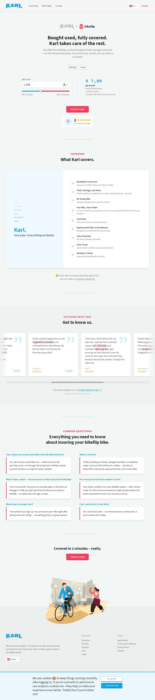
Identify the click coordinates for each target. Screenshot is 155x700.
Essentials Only (111, 685)
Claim (58, 6)
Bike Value (26, 79)
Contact (120, 650)
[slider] (40, 91)
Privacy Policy (123, 647)
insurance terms (85, 279)
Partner (47, 6)
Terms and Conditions (126, 643)
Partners (85, 647)
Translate (16, 371)
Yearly (83, 67)
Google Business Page (90, 390)
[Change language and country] (133, 6)
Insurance (86, 640)
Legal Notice (122, 640)
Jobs (84, 650)
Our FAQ (33, 6)
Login (145, 6)
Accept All (111, 678)
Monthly (72, 67)
